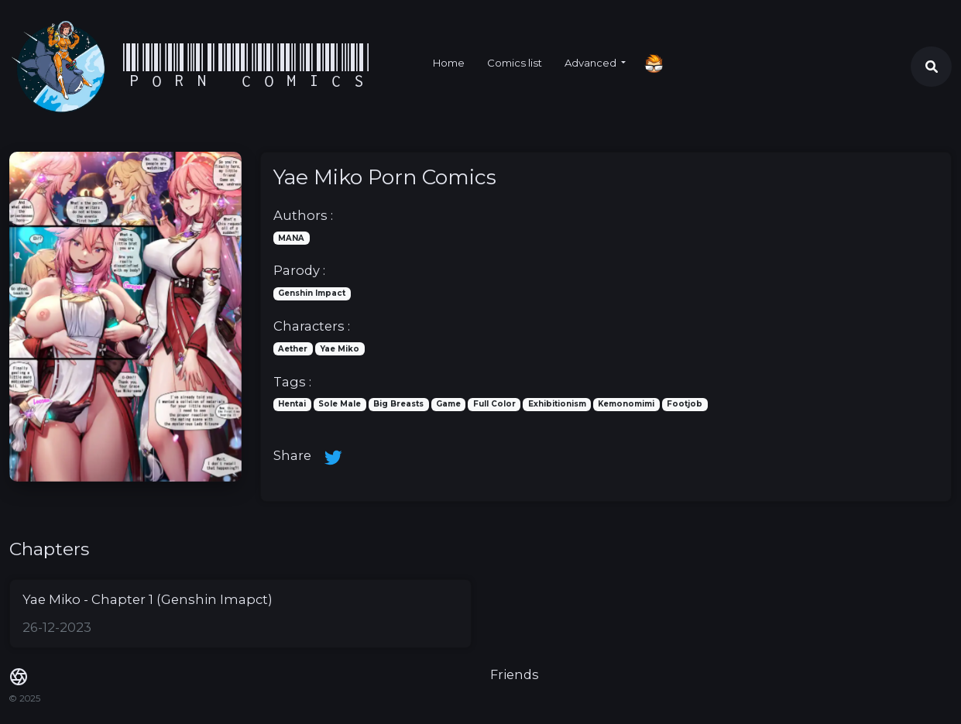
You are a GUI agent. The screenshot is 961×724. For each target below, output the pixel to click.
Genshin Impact (311, 292)
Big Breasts (398, 403)
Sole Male (339, 403)
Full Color (494, 403)
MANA (291, 237)
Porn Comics (246, 66)
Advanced (592, 63)
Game (448, 403)
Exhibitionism (557, 403)
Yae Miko (339, 348)
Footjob (684, 403)
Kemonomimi (626, 403)
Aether (292, 348)
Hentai (292, 403)
